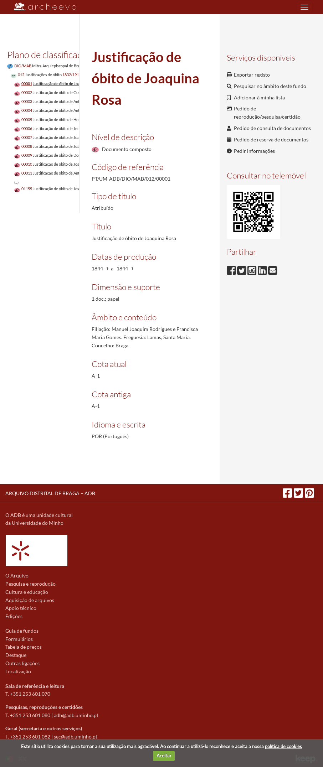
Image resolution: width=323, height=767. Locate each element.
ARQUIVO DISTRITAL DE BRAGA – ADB (50, 493)
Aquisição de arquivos (29, 600)
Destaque (15, 655)
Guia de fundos (22, 631)
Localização (18, 671)
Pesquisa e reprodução (30, 584)
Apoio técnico (20, 608)
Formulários (19, 639)
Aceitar (164, 755)
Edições (13, 616)
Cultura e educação (26, 592)
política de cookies (283, 746)
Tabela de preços (23, 647)
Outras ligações (22, 663)
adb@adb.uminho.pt (76, 715)
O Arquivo (17, 575)
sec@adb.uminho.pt (75, 737)
